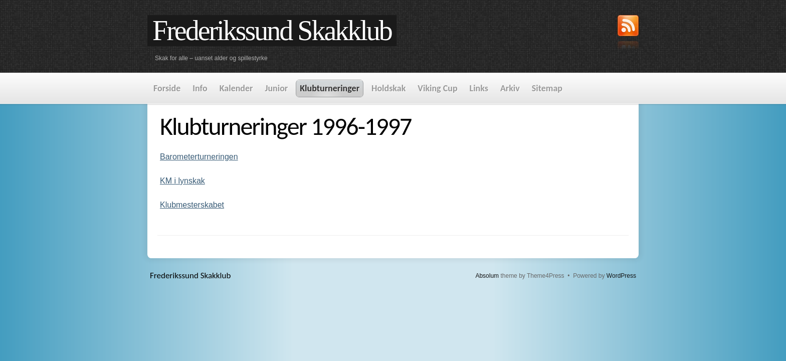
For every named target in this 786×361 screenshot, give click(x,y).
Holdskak (388, 88)
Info (199, 88)
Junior (276, 88)
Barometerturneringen (199, 156)
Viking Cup (437, 88)
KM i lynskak (182, 180)
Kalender (236, 88)
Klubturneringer (329, 88)
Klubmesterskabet (192, 205)
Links (479, 88)
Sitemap (547, 88)
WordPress (621, 275)
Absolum (487, 275)
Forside (166, 88)
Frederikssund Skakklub (271, 30)
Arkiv (510, 88)
